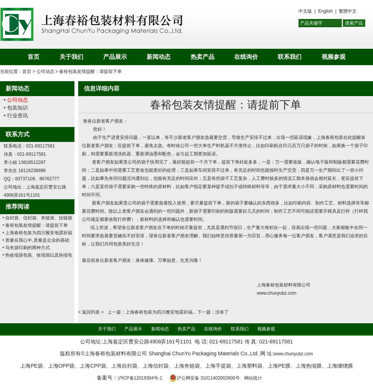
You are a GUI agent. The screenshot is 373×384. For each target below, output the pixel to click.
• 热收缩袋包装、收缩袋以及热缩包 (38, 255)
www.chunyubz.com (293, 353)
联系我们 (290, 57)
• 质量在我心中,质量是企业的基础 (36, 240)
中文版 (305, 11)
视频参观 (333, 57)
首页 (33, 57)
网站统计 (253, 378)
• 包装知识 (16, 108)
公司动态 (45, 71)
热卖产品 (202, 57)
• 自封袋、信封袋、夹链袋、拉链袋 (38, 217)
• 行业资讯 (16, 115)
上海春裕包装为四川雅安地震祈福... (160, 312)
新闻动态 (158, 57)
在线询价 (246, 57)
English (325, 11)
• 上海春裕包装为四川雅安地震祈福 (38, 232)
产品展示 (115, 57)
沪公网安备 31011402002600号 (204, 378)
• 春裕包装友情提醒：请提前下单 (35, 225)
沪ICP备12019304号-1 (140, 378)
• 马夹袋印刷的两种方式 (26, 247)
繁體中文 (348, 11)
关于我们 (71, 57)
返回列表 (91, 312)
